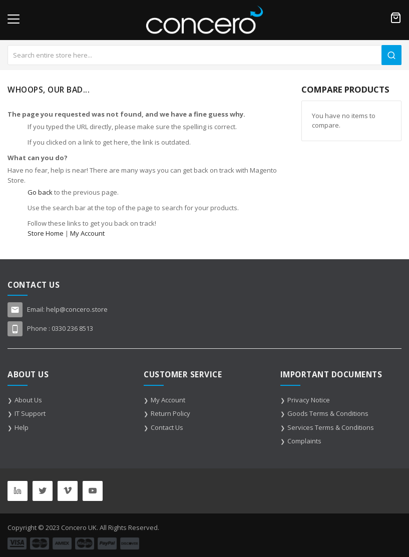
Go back (40, 192)
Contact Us (167, 427)
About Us (28, 399)
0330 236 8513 (72, 328)
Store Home (46, 233)
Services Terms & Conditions (330, 427)
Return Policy (170, 413)
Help (22, 427)
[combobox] (204, 55)
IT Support (30, 413)
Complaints (304, 440)
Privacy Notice (308, 399)
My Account (87, 233)
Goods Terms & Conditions (327, 413)
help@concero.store (77, 309)
